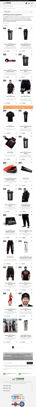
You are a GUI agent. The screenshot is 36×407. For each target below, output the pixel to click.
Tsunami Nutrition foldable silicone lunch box (10, 179)
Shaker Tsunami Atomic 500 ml (10, 205)
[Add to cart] (16, 51)
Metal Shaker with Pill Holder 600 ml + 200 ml (25, 336)
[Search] (18, 6)
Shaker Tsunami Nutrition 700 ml (26, 127)
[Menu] (31, 3)
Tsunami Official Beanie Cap (25, 310)
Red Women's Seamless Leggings (10, 310)
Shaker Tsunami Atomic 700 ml (25, 153)
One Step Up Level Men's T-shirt (25, 284)
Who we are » (23, 383)
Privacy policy (26, 366)
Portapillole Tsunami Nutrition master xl (10, 231)
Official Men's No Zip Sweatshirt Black (26, 205)
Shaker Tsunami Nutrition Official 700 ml (10, 45)
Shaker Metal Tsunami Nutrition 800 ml (25, 45)
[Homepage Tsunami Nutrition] (9, 3)
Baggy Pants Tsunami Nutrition (10, 336)
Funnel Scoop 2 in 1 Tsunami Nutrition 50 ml (10, 71)
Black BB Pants (10, 257)
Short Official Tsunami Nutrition (10, 284)
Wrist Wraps (10, 152)
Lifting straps (26, 178)
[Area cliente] (29, 3)
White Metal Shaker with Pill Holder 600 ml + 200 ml (25, 258)
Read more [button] (6, 23)
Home (4, 8)
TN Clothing (10, 43)
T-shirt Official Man (10, 96)
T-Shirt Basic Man (10, 126)
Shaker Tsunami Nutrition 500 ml (26, 71)
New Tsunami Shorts (26, 96)
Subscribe (30, 363)
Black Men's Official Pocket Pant (25, 231)
